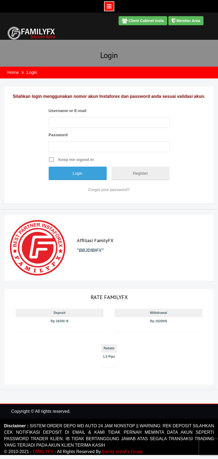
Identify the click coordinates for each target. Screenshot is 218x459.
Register (140, 173)
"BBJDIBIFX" (90, 250)
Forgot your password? (109, 189)
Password (58, 134)
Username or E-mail (68, 110)
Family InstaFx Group (122, 451)
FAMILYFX (44, 451)
